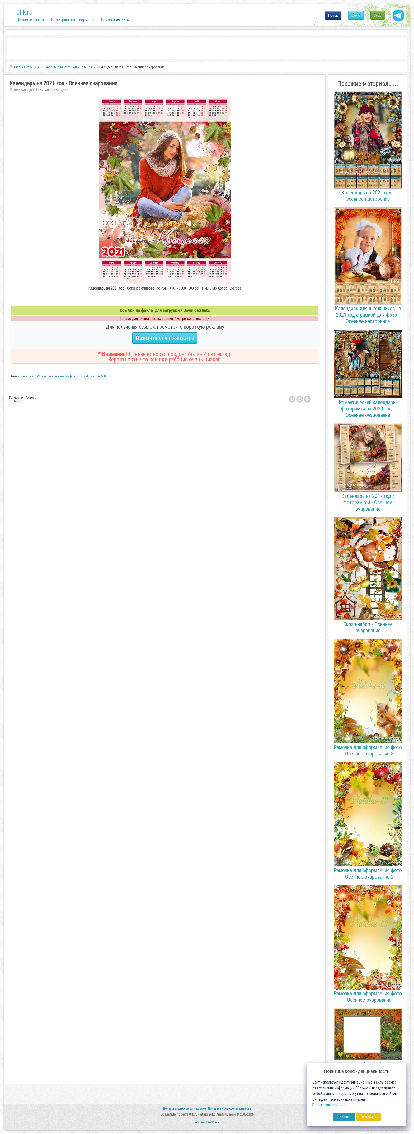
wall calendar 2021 (94, 376)
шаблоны (58, 376)
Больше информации (328, 1105)
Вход (378, 15)
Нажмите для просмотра (165, 338)
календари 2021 (30, 376)
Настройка (368, 1117)
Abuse (199, 1122)
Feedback (212, 1122)
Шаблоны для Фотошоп (31, 90)
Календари (59, 90)
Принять (343, 1117)
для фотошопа (74, 376)
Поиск (333, 15)
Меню (355, 15)
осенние (46, 376)
